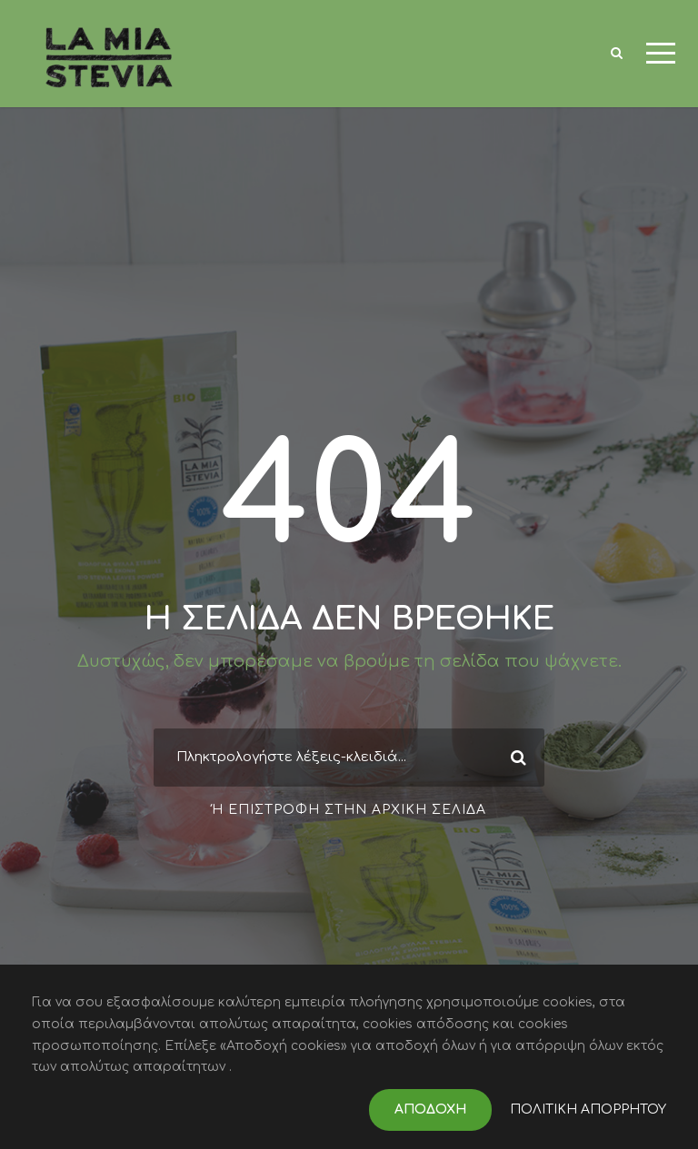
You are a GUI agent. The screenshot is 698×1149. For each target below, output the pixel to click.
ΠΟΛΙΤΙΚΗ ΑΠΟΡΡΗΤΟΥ (588, 1109)
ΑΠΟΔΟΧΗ (430, 1109)
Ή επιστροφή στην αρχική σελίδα (349, 810)
